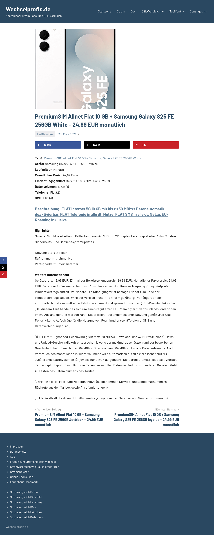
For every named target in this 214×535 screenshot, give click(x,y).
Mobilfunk (176, 11)
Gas (133, 11)
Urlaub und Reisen (21, 476)
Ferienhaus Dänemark (24, 481)
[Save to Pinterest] (156, 145)
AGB (12, 456)
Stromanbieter (19, 471)
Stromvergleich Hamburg (26, 502)
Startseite (104, 11)
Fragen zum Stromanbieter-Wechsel (33, 461)
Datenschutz (18, 451)
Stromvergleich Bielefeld (26, 497)
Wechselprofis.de (28, 9)
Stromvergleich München (26, 512)
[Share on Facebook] (58, 145)
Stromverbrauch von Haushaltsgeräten (34, 466)
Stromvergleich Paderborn (27, 517)
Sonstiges (197, 11)
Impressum (17, 446)
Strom (121, 11)
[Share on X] (107, 145)
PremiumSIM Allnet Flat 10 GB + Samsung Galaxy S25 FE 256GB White (93, 158)
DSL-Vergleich (152, 11)
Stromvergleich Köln (23, 507)
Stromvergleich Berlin (24, 492)
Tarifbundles (45, 134)
